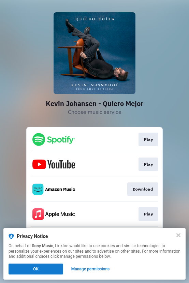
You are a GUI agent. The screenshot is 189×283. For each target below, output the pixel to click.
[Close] (178, 235)
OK (36, 269)
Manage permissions (90, 269)
